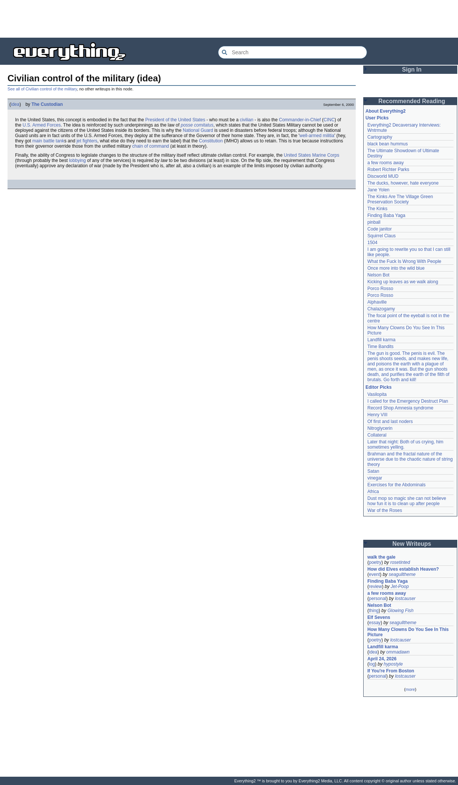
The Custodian (47, 104)
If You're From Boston (390, 671)
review (375, 586)
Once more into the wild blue (396, 268)
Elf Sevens (378, 617)
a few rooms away (385, 162)
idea (15, 104)
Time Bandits (380, 346)
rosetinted (400, 562)
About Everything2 (385, 111)
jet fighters (86, 141)
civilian (246, 119)
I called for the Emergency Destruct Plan (407, 401)
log (372, 664)
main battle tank (48, 141)
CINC (328, 119)
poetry (375, 562)
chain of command (150, 146)
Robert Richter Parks (388, 169)
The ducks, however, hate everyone (402, 183)
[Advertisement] (229, 19)
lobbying (77, 160)
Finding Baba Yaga (386, 215)
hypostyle (393, 664)
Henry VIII (377, 414)
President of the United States (175, 119)
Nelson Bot (378, 275)
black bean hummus (387, 144)
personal (377, 598)
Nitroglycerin (380, 428)
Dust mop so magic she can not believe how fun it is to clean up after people (406, 501)
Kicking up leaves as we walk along (402, 281)
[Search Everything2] (292, 52)
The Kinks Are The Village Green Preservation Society (400, 199)
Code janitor (379, 229)
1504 (372, 242)
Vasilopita (377, 394)
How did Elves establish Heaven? (403, 569)
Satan (373, 471)
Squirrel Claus (381, 235)
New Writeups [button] (412, 544)
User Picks (376, 118)
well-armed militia (316, 135)
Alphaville (377, 302)
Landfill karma (381, 339)
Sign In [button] (412, 69)
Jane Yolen (378, 189)
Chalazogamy (381, 309)
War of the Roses (384, 510)
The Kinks (377, 208)
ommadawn (397, 652)
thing (374, 610)
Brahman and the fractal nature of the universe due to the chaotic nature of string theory (410, 459)
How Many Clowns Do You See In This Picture (408, 632)
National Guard (198, 130)
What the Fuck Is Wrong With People (404, 261)
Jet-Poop (400, 586)
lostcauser (405, 598)
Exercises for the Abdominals (396, 484)
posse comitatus (197, 125)
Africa (373, 491)
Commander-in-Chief (300, 119)
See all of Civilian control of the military (42, 89)
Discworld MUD (383, 176)
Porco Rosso (380, 288)
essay (375, 622)
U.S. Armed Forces (42, 125)
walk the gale (381, 557)
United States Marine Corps (311, 155)
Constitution (211, 141)
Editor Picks (378, 387)
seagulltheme (402, 574)
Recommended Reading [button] (411, 101)
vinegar (374, 478)
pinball (374, 222)
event (374, 574)
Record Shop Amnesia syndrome (400, 408)
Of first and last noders (390, 421)
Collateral (377, 435)
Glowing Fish (400, 610)
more (410, 689)
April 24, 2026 (381, 658)
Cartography (379, 137)
